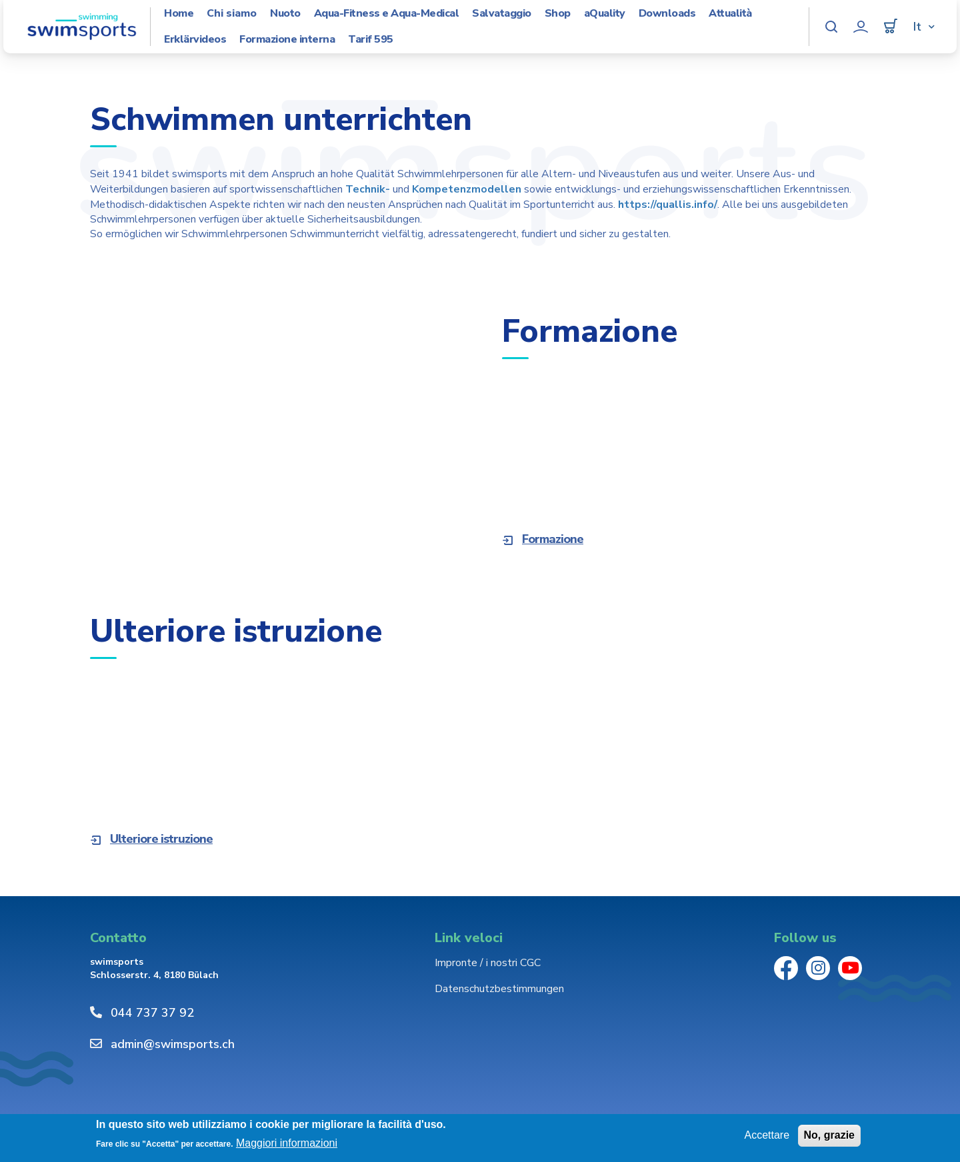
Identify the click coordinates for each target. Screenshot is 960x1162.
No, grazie (829, 1135)
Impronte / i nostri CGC (488, 962)
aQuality (604, 13)
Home (178, 13)
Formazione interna (287, 39)
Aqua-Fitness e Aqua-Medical (386, 13)
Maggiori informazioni (286, 1143)
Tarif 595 (370, 39)
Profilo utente (861, 27)
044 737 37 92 (152, 1013)
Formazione (552, 539)
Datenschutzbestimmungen (499, 988)
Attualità (730, 13)
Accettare (766, 1135)
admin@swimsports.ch (173, 1044)
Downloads (667, 13)
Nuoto (285, 13)
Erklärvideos (195, 39)
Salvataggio (501, 13)
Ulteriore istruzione (161, 839)
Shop (558, 13)
